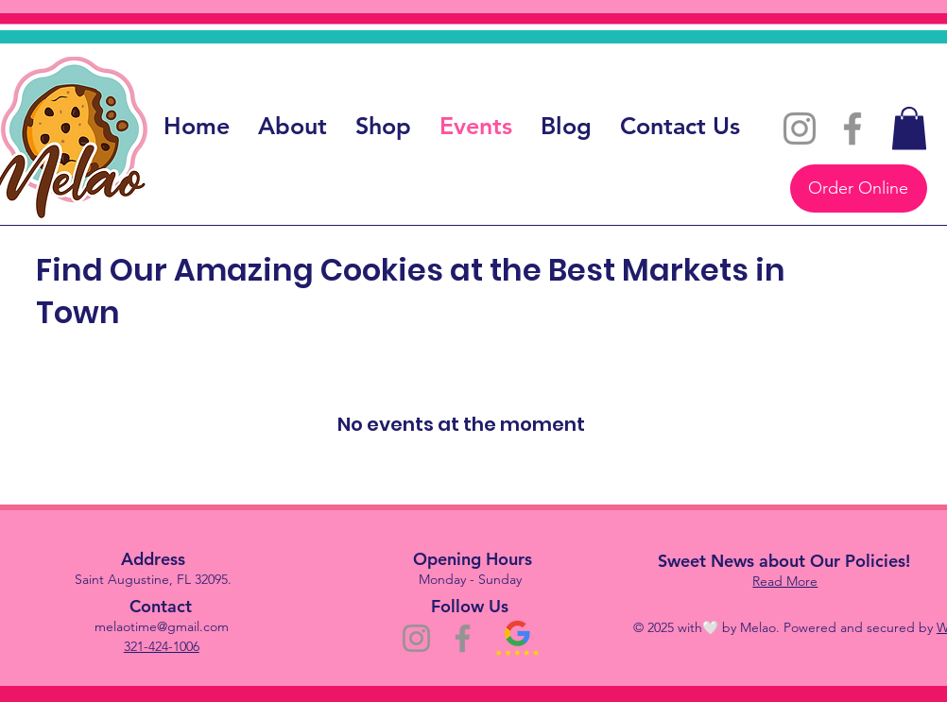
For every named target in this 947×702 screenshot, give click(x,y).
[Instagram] (799, 128)
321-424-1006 (161, 646)
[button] (909, 128)
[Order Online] (858, 188)
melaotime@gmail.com (162, 626)
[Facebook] (852, 128)
